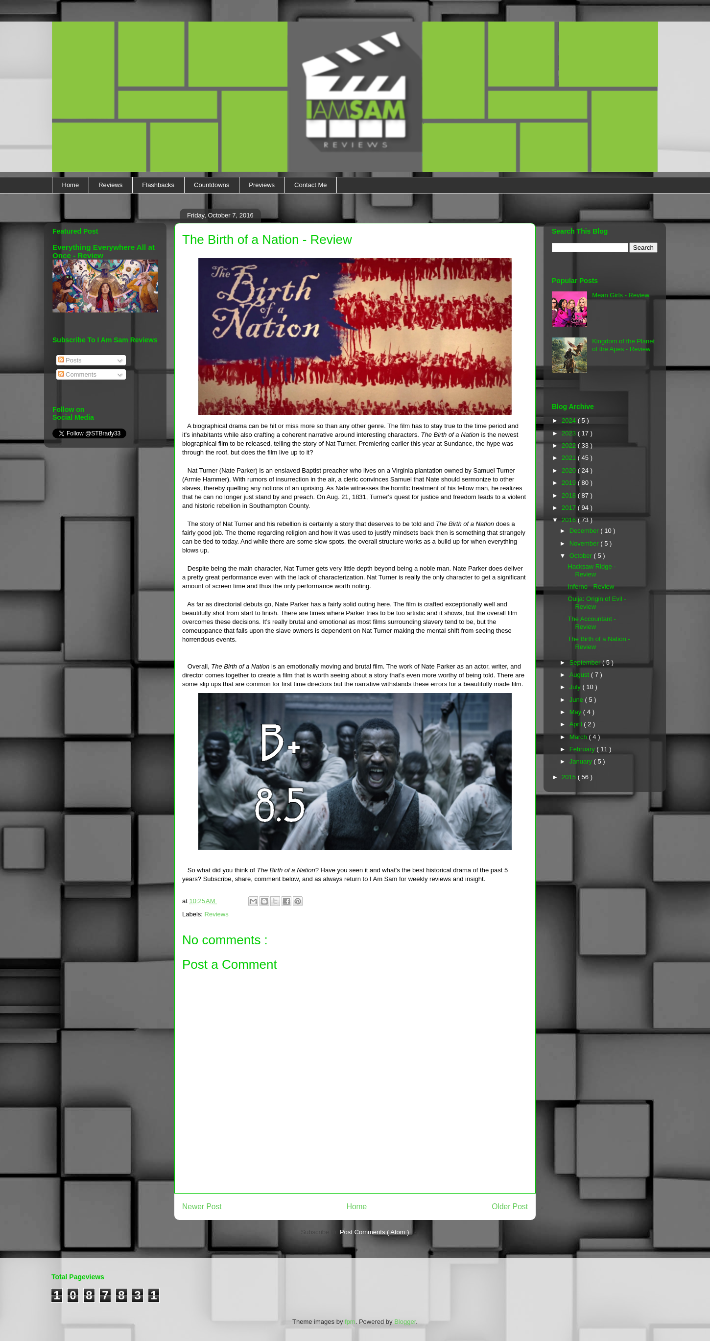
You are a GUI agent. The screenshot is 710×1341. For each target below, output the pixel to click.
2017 (570, 507)
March (579, 737)
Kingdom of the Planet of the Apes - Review (623, 345)
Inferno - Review (591, 586)
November (585, 543)
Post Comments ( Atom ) (374, 1232)
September (585, 662)
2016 (570, 520)
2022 (570, 445)
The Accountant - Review (591, 622)
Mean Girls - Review (620, 295)
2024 (570, 420)
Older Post (510, 1206)
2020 (570, 470)
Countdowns (211, 185)
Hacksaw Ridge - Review (591, 570)
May (576, 712)
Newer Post (202, 1206)
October (581, 555)
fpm (350, 1321)
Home (70, 185)
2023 (570, 433)
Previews (262, 185)
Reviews (110, 185)
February (583, 749)
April (576, 724)
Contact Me (310, 185)
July (576, 687)
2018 (570, 495)
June (577, 699)
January (581, 761)
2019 (570, 482)
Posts (70, 360)
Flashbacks (158, 185)
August (580, 674)
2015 (570, 777)
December (585, 530)
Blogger (405, 1321)
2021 (570, 457)
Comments (77, 374)
